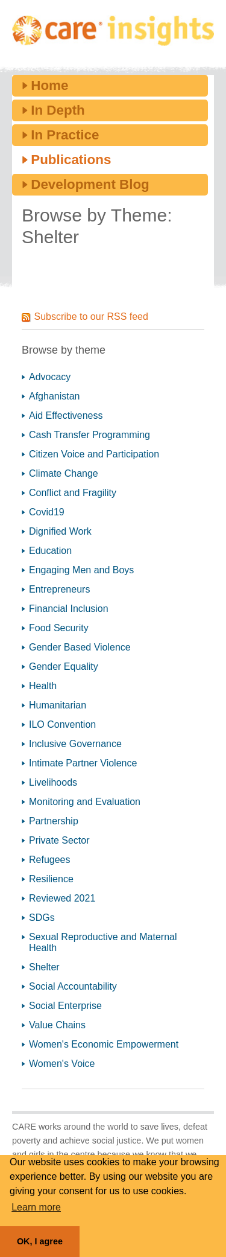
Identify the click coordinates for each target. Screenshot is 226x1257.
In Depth (58, 110)
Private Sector (59, 840)
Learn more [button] (36, 1207)
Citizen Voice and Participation (94, 454)
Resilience (51, 879)
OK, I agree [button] (40, 1241)
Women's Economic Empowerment (103, 1044)
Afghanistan (54, 396)
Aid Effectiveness (65, 415)
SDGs (42, 917)
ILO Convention (62, 724)
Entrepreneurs (59, 589)
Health (43, 686)
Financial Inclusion (68, 608)
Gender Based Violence (80, 647)
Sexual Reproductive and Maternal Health (103, 942)
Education (50, 551)
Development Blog (90, 184)
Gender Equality (63, 666)
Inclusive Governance (75, 744)
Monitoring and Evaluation (84, 802)
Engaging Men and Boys (81, 570)
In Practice (65, 134)
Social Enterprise (65, 1006)
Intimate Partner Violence (83, 763)
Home (49, 85)
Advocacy (50, 377)
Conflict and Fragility (72, 493)
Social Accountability (73, 986)
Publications (71, 159)
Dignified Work (60, 531)
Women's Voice (62, 1063)
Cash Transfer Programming (89, 435)
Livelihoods (53, 782)
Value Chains (57, 1025)
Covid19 (46, 512)
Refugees (50, 859)
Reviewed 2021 (62, 898)
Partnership (53, 821)
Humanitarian (57, 705)
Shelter (44, 967)
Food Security (59, 628)
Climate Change (63, 473)
